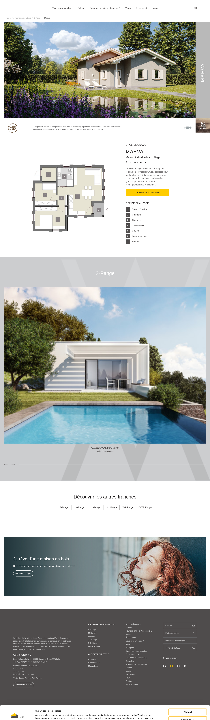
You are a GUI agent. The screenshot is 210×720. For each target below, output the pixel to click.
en (164, 666)
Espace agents (132, 684)
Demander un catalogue (180, 640)
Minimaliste (93, 666)
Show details (41, 715)
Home (6, 18)
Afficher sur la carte (24, 685)
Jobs (155, 8)
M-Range (80, 507)
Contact (129, 681)
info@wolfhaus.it (40, 662)
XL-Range (112, 507)
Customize (187, 705)
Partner (129, 668)
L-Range (96, 507)
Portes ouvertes (180, 633)
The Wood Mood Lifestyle (136, 658)
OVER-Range (145, 507)
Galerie (81, 8)
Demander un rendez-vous (147, 192)
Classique (92, 659)
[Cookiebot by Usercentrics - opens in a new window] (17, 715)
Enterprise (130, 648)
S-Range (38, 18)
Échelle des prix (132, 654)
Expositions (130, 674)
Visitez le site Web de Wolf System (27, 678)
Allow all (188, 698)
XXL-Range (128, 507)
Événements (142, 8)
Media (128, 671)
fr (195, 8)
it (185, 666)
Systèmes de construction (136, 651)
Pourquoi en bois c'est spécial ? (105, 8)
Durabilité (130, 661)
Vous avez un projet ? (135, 641)
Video (128, 8)
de (178, 666)
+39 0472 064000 (24, 662)
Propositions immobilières (136, 664)
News (128, 678)
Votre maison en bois (62, 8)
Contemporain (94, 663)
